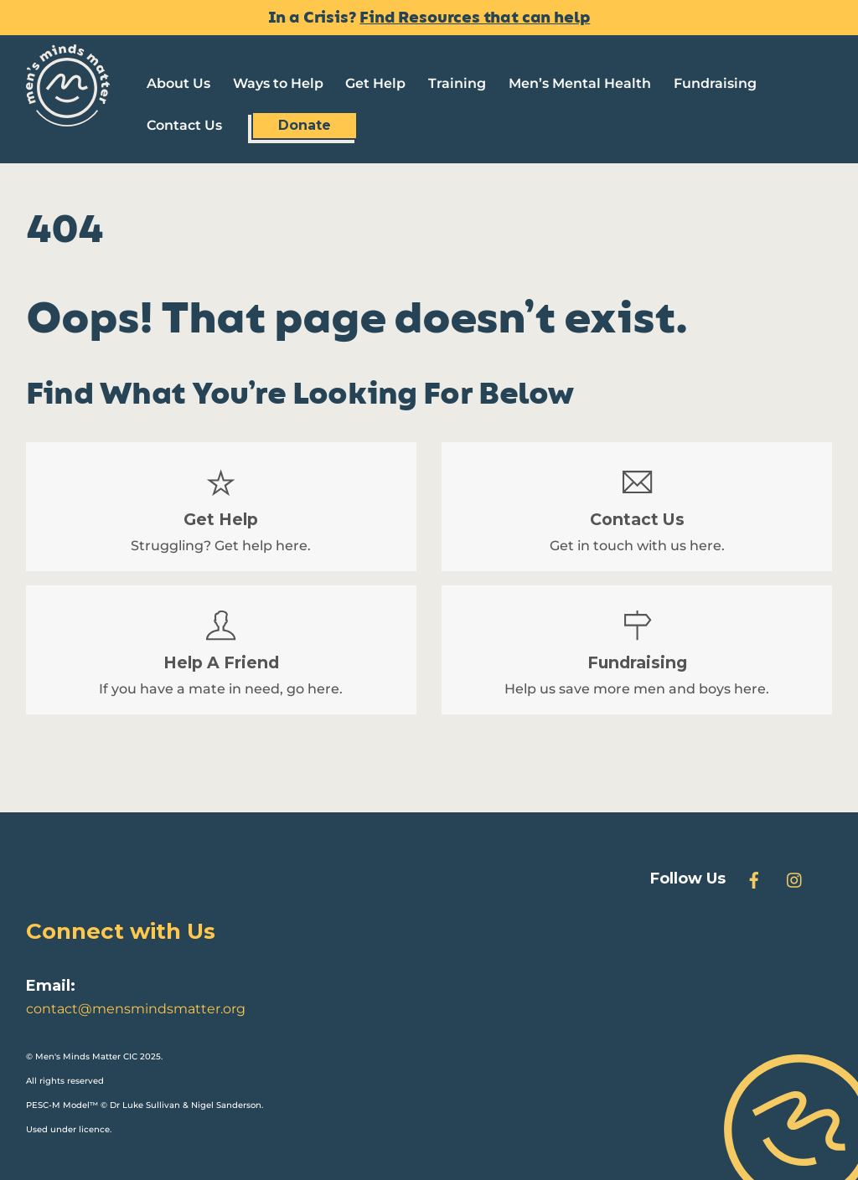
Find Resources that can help (474, 17)
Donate (304, 125)
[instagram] (795, 879)
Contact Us (184, 125)
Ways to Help (278, 83)
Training (457, 83)
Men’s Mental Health (580, 83)
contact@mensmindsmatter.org (136, 1009)
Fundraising (715, 83)
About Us (178, 83)
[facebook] (754, 879)
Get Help (375, 83)
